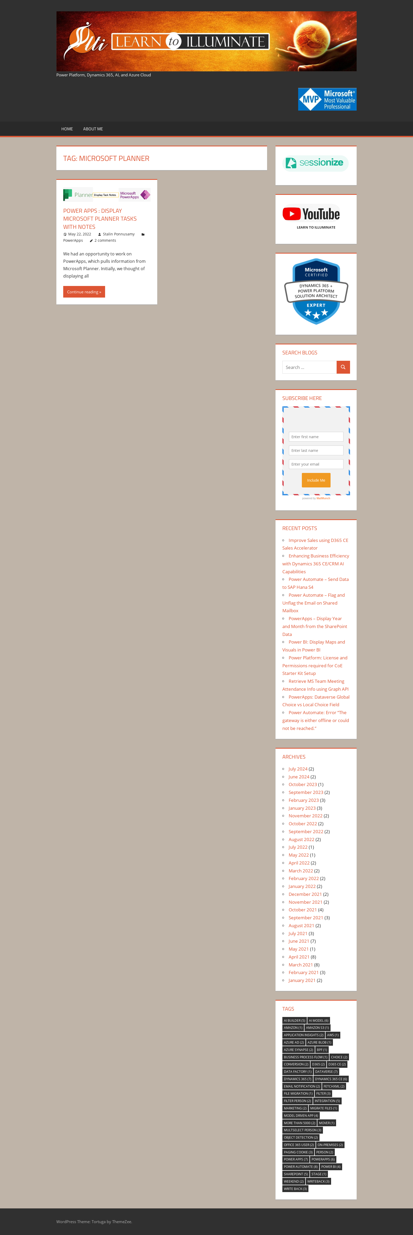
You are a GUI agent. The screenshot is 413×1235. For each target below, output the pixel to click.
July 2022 (298, 847)
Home (67, 129)
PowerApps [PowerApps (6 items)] (323, 1159)
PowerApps (73, 240)
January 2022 (302, 886)
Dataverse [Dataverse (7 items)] (326, 1071)
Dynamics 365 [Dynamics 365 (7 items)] (297, 1079)
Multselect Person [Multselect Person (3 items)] (302, 1130)
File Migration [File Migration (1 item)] (298, 1093)
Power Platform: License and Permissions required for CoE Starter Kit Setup (314, 665)
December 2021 (305, 894)
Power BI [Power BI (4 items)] (331, 1166)
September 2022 (306, 831)
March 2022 (301, 871)
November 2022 (306, 816)
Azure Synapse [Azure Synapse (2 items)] (298, 1050)
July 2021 (298, 933)
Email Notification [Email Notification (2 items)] (302, 1086)
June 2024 (299, 777)
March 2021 (301, 965)
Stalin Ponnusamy (119, 233)
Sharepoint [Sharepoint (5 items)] (296, 1174)
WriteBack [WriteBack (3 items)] (318, 1181)
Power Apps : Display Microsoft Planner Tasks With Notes (100, 218)
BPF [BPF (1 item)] (322, 1050)
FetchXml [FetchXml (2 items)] (334, 1086)
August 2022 (301, 839)
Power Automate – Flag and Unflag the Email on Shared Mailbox (313, 603)
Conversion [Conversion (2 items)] (296, 1064)
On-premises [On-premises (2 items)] (330, 1145)
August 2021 (301, 925)
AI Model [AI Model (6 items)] (318, 1020)
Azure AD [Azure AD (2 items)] (294, 1042)
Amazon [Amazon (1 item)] (293, 1027)
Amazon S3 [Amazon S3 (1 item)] (317, 1027)
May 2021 (299, 949)
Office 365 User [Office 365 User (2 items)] (299, 1145)
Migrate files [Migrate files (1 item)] (323, 1108)
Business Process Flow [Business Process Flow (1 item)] (305, 1057)
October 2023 (303, 784)
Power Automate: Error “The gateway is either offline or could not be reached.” (315, 720)
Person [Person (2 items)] (324, 1152)
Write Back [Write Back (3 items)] (295, 1189)
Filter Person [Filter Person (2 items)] (297, 1101)
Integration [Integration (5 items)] (327, 1101)
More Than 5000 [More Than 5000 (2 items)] (299, 1123)
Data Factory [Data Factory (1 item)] (298, 1071)
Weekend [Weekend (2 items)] (294, 1181)
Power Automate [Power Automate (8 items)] (301, 1166)
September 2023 (306, 792)
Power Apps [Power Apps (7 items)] (296, 1159)
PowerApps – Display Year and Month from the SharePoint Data (314, 626)
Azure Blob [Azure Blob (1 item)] (319, 1042)
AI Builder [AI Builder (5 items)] (294, 1020)
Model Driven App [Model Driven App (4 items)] (301, 1115)
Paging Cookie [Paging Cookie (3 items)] (298, 1152)
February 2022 (304, 878)
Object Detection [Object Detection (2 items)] (301, 1137)
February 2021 (304, 972)
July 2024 (298, 769)
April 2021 (299, 957)
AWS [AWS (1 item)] (333, 1035)
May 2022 (299, 855)
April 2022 (299, 863)
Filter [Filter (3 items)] (323, 1093)
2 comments (105, 240)
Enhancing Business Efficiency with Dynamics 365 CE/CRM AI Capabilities (315, 564)
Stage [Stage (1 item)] (319, 1174)
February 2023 (304, 800)
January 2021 (302, 980)
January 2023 (302, 808)
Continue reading (82, 291)
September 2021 (306, 918)
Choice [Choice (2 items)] (339, 1057)
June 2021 (299, 941)
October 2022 (303, 824)
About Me (93, 129)
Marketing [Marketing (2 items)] (295, 1108)
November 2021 (306, 902)
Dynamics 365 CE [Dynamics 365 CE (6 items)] (331, 1079)
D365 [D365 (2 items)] (318, 1064)
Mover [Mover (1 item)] (327, 1123)
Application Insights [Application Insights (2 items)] (303, 1035)
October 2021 (303, 910)
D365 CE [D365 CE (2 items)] (337, 1064)
